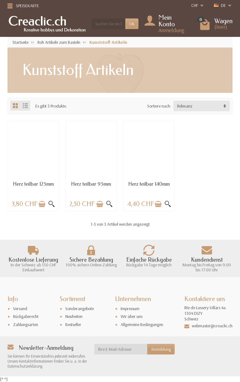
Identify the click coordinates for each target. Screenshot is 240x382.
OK (132, 24)
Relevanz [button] (184, 106)
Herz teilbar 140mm (149, 184)
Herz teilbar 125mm (33, 184)
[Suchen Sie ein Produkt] (108, 23)
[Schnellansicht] (51, 204)
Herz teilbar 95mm (91, 184)
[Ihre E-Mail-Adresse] (121, 349)
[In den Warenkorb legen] (42, 204)
